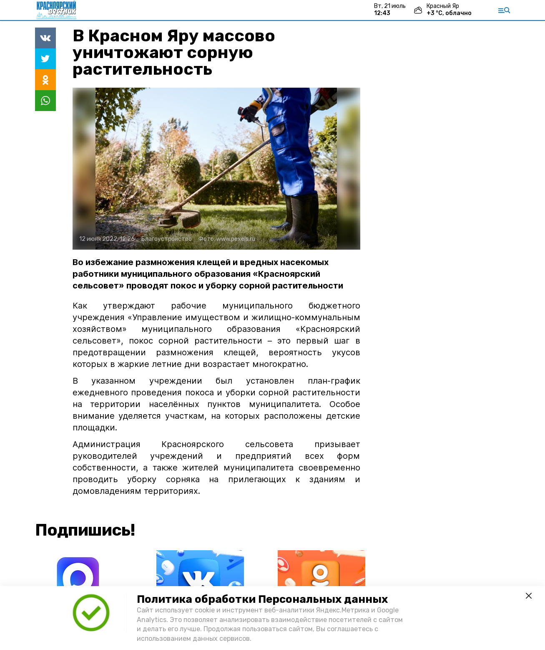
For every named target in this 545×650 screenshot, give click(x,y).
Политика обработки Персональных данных (262, 599)
